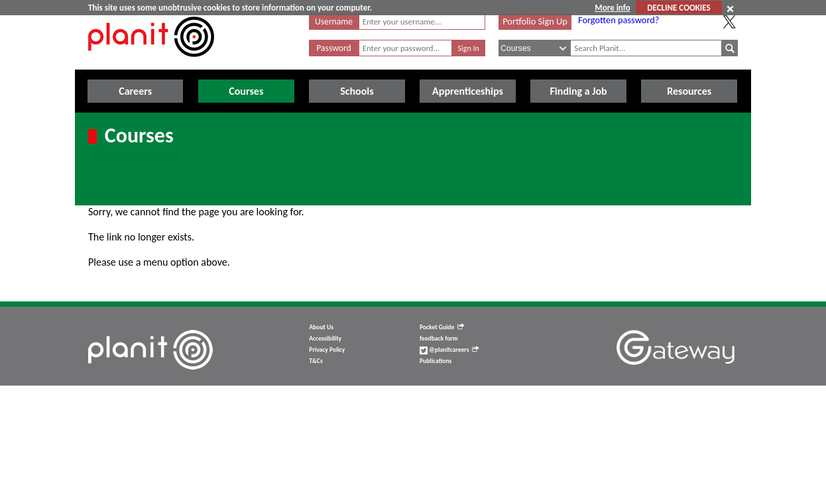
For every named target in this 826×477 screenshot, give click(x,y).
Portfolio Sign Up (534, 21)
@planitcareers (449, 350)
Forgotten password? (618, 20)
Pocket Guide (442, 327)
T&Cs (315, 361)
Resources (689, 91)
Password (333, 48)
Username (334, 21)
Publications (435, 361)
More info (612, 8)
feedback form (439, 339)
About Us (321, 327)
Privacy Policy (327, 350)
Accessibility (325, 339)
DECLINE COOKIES (678, 8)
